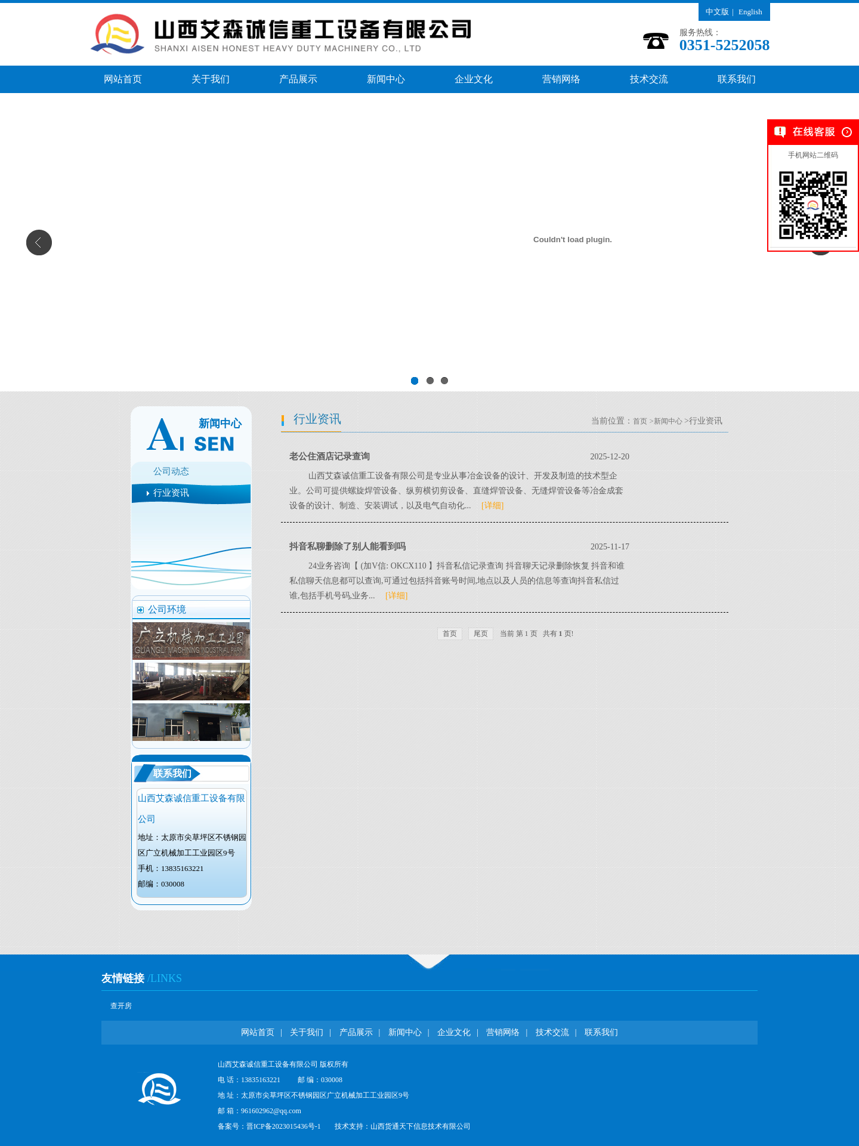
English (750, 11)
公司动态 (171, 471)
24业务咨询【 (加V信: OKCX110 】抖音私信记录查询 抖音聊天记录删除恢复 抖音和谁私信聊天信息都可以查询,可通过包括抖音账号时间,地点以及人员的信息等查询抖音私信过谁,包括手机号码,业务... (457, 580)
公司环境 (167, 609)
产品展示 (298, 79)
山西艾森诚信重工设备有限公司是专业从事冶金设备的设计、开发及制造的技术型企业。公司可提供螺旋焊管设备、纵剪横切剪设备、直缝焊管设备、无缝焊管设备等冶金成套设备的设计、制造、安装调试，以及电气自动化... (456, 490)
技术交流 (649, 79)
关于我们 (210, 79)
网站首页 (123, 79)
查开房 (121, 1006)
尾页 (481, 633)
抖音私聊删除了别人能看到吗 (347, 546)
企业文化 (474, 79)
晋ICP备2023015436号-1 (283, 1126)
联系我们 (737, 79)
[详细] (488, 505)
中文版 (717, 11)
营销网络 (561, 79)
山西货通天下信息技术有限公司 (420, 1126)
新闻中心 (386, 79)
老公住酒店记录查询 (329, 456)
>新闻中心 (666, 421)
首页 (640, 421)
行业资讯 (171, 493)
